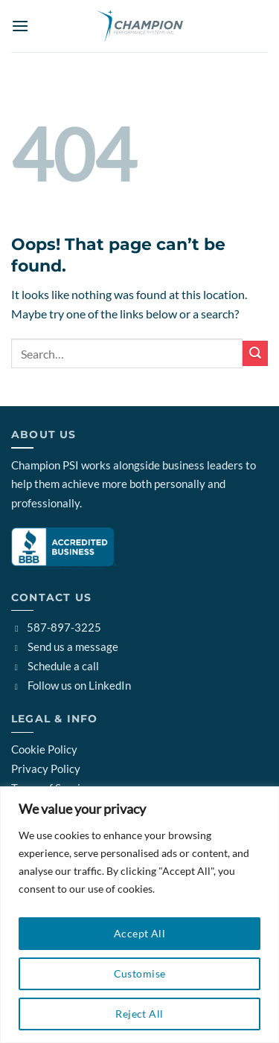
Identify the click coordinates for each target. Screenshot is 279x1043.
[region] (139, 914)
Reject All (139, 1013)
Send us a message (64, 646)
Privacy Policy (45, 768)
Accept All (139, 933)
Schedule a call (55, 666)
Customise (140, 973)
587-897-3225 (56, 627)
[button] (20, 25)
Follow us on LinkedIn (71, 685)
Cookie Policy (44, 749)
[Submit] (255, 353)
